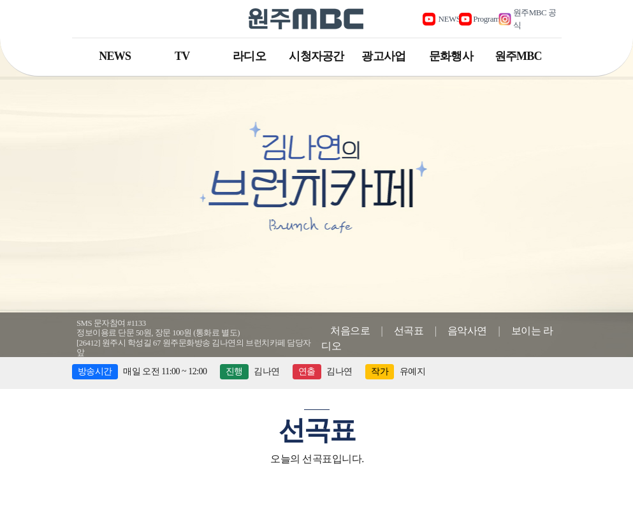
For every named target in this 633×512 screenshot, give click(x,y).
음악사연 (467, 330)
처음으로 (350, 330)
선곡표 (409, 330)
